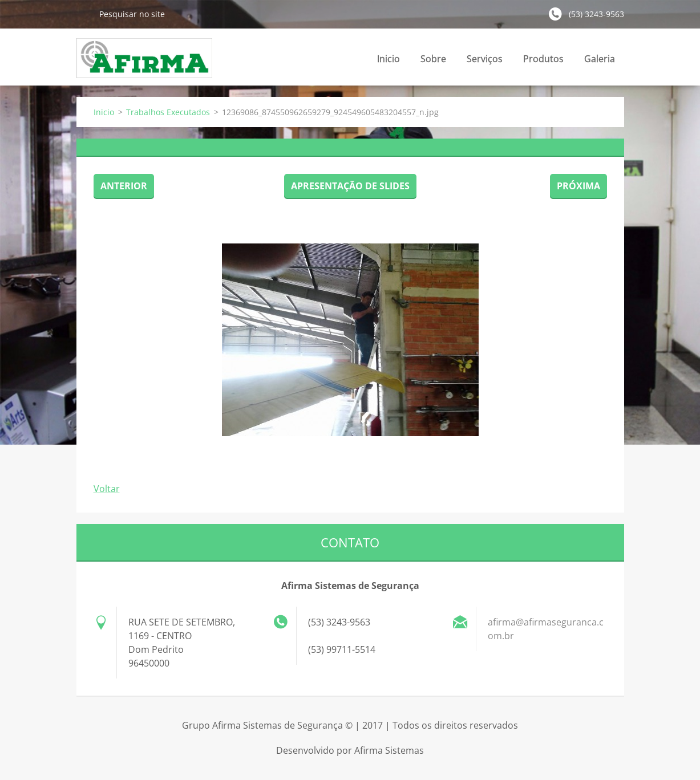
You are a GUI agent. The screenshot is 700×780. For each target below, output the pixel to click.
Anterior (123, 186)
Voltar (107, 488)
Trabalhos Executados (168, 112)
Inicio (388, 58)
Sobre (433, 58)
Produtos (543, 61)
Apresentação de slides (350, 186)
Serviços (484, 61)
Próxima (578, 186)
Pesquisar (83, 13)
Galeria (599, 58)
